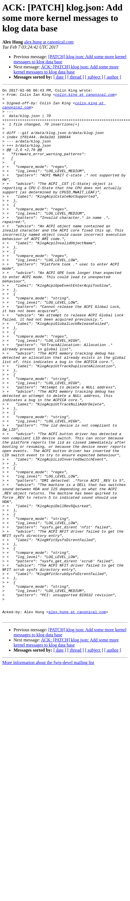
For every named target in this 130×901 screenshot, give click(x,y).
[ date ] (59, 77)
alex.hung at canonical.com (48, 42)
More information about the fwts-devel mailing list (48, 768)
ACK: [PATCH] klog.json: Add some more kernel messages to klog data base (66, 69)
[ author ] (112, 77)
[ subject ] (94, 77)
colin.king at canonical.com (85, 96)
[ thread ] (75, 77)
